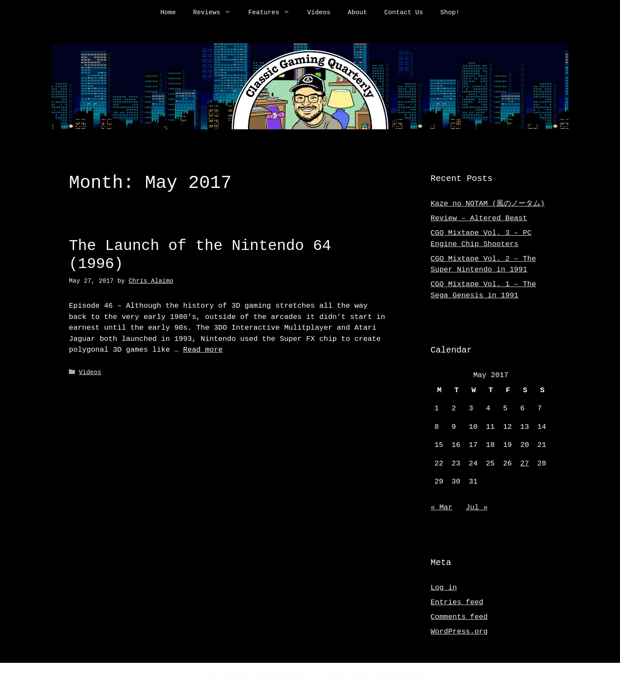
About (357, 13)
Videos (318, 13)
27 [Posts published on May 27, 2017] (524, 463)
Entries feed (457, 602)
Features (273, 13)
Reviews (216, 13)
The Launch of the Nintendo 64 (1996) (200, 255)
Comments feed (459, 617)
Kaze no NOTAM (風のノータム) (488, 204)
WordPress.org (459, 632)
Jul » (477, 507)
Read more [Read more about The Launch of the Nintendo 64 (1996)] (203, 350)
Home (168, 13)
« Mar (442, 507)
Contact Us (403, 13)
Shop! (450, 13)
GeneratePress (397, 676)
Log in (444, 588)
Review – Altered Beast (479, 218)
